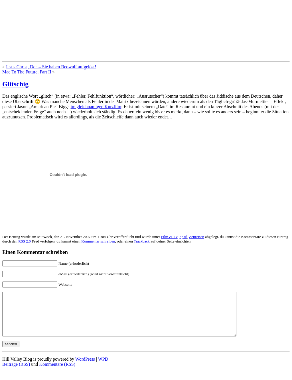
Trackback (142, 241)
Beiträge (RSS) (16, 372)
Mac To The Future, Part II (26, 71)
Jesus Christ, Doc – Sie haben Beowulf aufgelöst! (51, 66)
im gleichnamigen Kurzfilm (96, 106)
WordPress (85, 367)
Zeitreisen (196, 237)
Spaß (183, 237)
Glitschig (15, 84)
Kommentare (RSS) (57, 372)
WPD (103, 367)
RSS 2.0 (24, 241)
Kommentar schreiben (98, 241)
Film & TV (169, 237)
